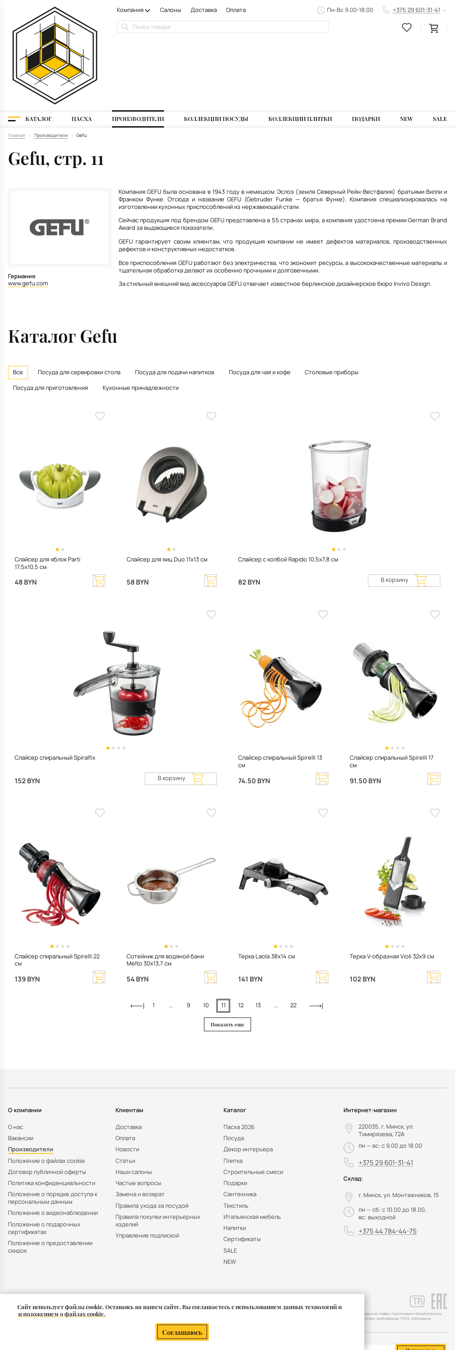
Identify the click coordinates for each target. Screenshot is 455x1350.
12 (240, 936)
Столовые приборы (332, 302)
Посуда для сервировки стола (79, 302)
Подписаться (421, 1280)
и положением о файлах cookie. (61, 1314)
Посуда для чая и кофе (260, 302)
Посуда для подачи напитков (174, 302)
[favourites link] (407, 27)
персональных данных (408, 1296)
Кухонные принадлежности (141, 318)
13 (258, 936)
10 (206, 936)
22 (293, 936)
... (171, 936)
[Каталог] (30, 49)
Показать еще (227, 955)
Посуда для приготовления (50, 318)
